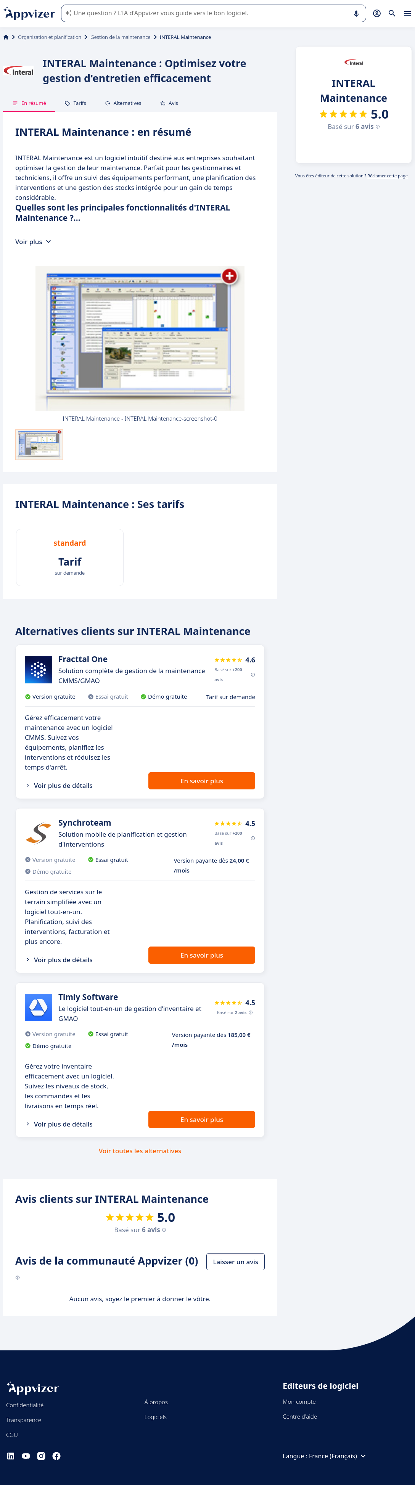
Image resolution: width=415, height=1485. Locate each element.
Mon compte (299, 1401)
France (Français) (338, 1456)
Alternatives (123, 103)
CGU (12, 1434)
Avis (168, 103)
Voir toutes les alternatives (140, 1151)
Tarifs (75, 103)
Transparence (23, 1420)
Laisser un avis (235, 1261)
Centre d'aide (300, 1416)
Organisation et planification (49, 37)
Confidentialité (24, 1405)
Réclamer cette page (387, 175)
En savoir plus (201, 780)
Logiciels (156, 1417)
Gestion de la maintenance (120, 37)
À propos (156, 1402)
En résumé (29, 103)
